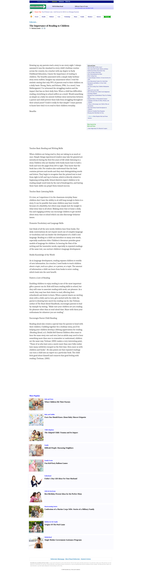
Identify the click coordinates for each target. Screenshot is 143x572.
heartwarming (53, 565)
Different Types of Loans (81, 6)
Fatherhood (48, 476)
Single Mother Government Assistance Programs (63, 540)
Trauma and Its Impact (69, 433)
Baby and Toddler (50, 414)
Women (105, 100)
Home (75, 16)
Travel (36, 16)
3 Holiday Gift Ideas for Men (95, 100)
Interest (99, 16)
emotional (77, 564)
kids (65, 562)
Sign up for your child (93, 90)
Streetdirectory (67, 569)
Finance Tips (38, 12)
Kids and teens (104, 562)
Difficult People (50, 448)
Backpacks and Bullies (93, 83)
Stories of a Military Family (83, 509)
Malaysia (67, 1)
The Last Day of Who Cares (95, 67)
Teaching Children (92, 93)
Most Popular (34, 396)
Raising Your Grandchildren (95, 95)
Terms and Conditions (75, 569)
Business (90, 16)
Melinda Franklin (36, 28)
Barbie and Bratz (104, 69)
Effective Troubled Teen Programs (96, 111)
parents (58, 562)
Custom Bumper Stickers (94, 77)
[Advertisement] (47, 47)
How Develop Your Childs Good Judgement (98, 91)
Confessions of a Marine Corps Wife (58, 509)
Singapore (54, 1)
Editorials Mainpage (57, 559)
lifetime (95, 564)
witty (61, 565)
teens (69, 562)
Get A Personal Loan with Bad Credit (84, 8)
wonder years (98, 562)
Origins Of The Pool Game (55, 525)
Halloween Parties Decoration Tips (96, 70)
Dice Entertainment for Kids (95, 74)
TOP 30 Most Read (57, 6)
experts (78, 562)
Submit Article (86, 559)
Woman (107, 16)
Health (43, 16)
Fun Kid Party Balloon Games (56, 463)
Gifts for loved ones (50, 491)
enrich (37, 564)
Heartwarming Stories (51, 506)
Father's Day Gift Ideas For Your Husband (61, 479)
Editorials (32, 22)
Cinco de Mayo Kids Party (94, 72)
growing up (58, 564)
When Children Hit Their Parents (57, 402)
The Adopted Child (52, 433)
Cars (59, 16)
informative (34, 565)
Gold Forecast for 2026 (59, 12)
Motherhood (48, 537)
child (87, 564)
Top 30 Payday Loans (47, 12)
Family (82, 16)
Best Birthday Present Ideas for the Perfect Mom (63, 494)
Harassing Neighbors (65, 448)
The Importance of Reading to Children (49, 25)
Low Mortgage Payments (72, 12)
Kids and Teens (49, 399)
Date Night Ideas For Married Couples (97, 128)
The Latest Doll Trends (93, 69)
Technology (67, 16)
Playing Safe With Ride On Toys (96, 113)
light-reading (44, 565)
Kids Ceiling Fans (92, 76)
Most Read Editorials (72, 559)
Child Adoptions (49, 430)
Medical (51, 16)
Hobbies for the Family (51, 522)
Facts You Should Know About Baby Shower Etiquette (65, 417)
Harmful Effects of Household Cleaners (97, 98)
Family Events (49, 460)
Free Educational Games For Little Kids (97, 81)
